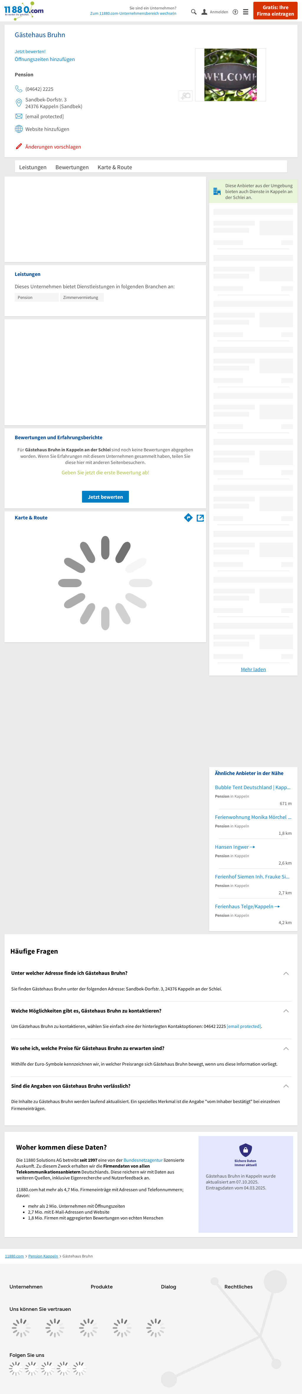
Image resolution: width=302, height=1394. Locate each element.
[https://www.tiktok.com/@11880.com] (47, 1368)
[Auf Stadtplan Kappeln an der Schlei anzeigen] (200, 517)
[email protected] (244, 1026)
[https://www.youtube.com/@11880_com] (79, 1368)
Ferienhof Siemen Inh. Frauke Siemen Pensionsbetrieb (253, 876)
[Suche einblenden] (196, 11)
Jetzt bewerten (105, 496)
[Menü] (248, 11)
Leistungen (33, 167)
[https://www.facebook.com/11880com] (15, 1368)
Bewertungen (72, 167)
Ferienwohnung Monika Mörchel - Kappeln (253, 817)
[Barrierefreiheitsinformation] (238, 11)
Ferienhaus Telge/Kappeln (244, 906)
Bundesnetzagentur (143, 1160)
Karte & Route (115, 167)
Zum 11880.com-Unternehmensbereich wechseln (133, 13)
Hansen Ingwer (232, 846)
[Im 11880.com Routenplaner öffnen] (188, 516)
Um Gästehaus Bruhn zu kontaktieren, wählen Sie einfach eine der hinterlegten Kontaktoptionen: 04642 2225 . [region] (136, 1026)
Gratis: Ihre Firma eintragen (275, 10)
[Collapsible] (286, 973)
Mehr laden (253, 669)
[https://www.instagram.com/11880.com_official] (31, 1368)
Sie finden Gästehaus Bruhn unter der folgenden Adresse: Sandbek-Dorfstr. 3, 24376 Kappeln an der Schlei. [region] (116, 989)
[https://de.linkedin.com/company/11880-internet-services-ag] (63, 1368)
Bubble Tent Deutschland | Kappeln (253, 787)
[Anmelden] (217, 11)
